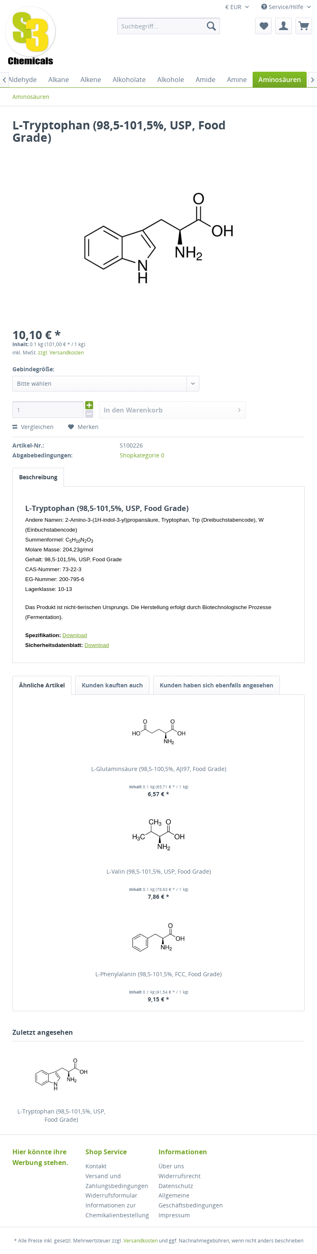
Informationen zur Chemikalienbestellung (117, 1210)
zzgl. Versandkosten (61, 352)
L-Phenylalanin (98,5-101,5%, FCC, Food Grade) (158, 974)
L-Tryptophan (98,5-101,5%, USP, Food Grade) (61, 1115)
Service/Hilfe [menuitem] (283, 7)
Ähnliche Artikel (42, 685)
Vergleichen (33, 427)
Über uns (171, 1166)
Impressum (174, 1215)
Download (74, 635)
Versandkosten (140, 1240)
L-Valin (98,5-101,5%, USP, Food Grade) (158, 871)
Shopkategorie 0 (142, 455)
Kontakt (95, 1166)
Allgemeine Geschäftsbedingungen (190, 1200)
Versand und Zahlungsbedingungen (116, 1181)
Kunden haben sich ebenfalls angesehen (216, 685)
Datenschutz (175, 1186)
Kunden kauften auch (112, 685)
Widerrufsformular (111, 1195)
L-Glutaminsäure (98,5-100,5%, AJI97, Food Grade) (158, 769)
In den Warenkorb (172, 409)
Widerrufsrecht (179, 1176)
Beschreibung (38, 477)
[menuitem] (168, 26)
